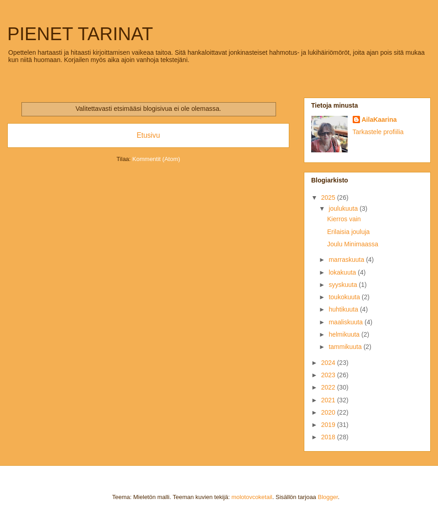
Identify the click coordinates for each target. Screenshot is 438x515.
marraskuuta (347, 259)
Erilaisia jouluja (348, 231)
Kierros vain (344, 219)
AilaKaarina (379, 119)
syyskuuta (343, 284)
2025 (329, 197)
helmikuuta (344, 334)
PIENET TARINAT (80, 34)
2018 (329, 437)
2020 (329, 412)
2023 (329, 375)
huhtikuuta (344, 309)
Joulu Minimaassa (352, 244)
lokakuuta (343, 272)
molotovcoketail (251, 497)
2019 (329, 424)
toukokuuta (344, 297)
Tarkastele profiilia (378, 131)
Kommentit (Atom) (156, 159)
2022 (329, 387)
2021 (329, 400)
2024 (329, 362)
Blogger (328, 497)
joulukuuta (344, 208)
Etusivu (148, 135)
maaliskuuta (346, 322)
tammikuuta (345, 346)
